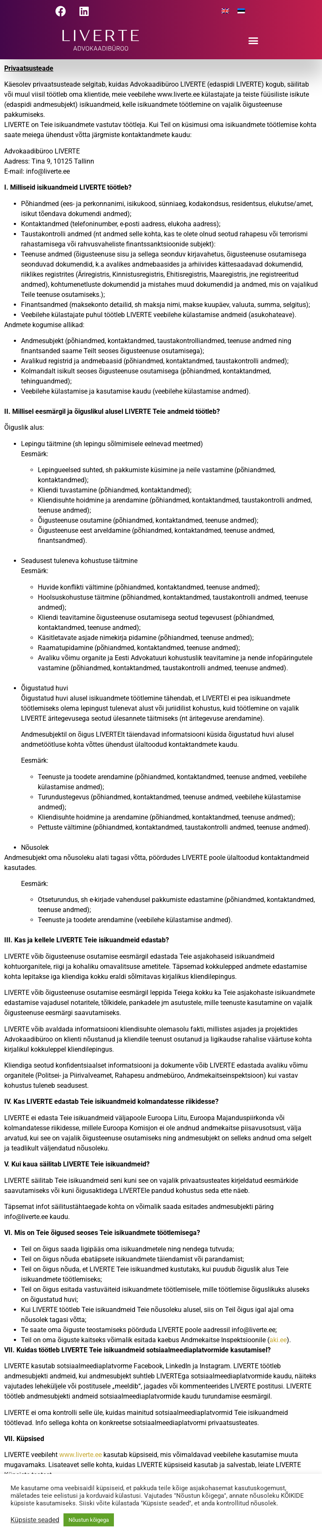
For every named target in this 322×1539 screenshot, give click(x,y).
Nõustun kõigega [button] (89, 1520)
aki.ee (278, 1340)
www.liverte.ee (80, 1455)
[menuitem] (225, 11)
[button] (253, 40)
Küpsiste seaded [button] (35, 1520)
